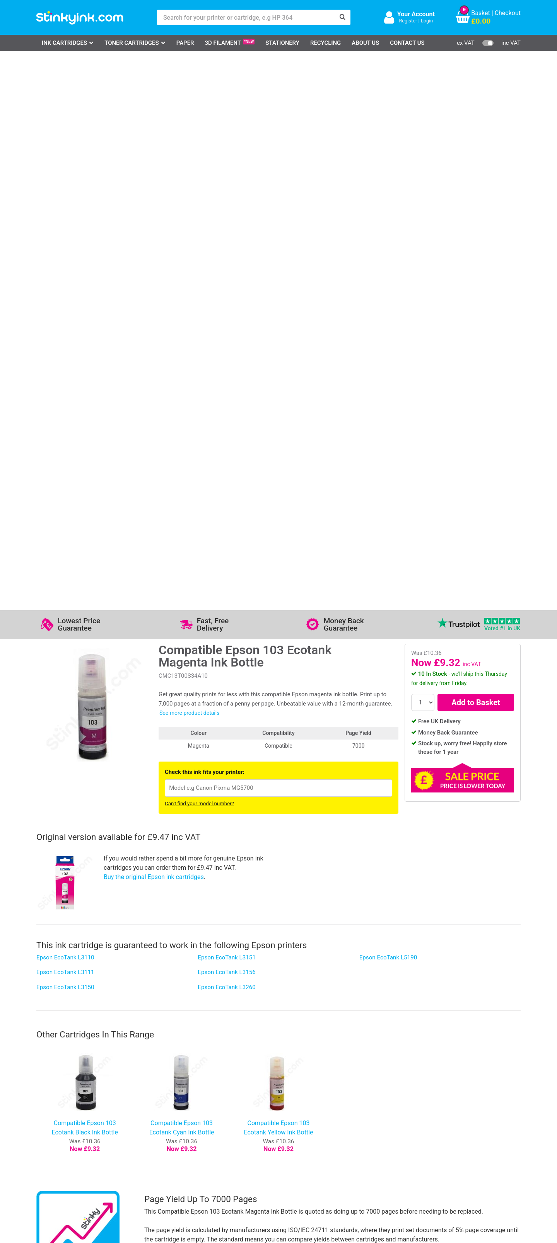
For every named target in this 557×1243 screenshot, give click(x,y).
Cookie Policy (213, 1160)
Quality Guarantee (219, 1137)
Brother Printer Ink (71, 1148)
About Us (365, 42)
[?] (468, 791)
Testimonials (212, 1126)
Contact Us (407, 42)
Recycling (325, 42)
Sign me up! (383, 1127)
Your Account (416, 14)
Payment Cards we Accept (299, 1148)
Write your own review (76, 976)
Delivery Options (285, 1115)
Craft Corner (131, 1160)
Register (408, 21)
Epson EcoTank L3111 (65, 422)
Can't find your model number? (199, 254)
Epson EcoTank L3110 (65, 407)
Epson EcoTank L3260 (227, 437)
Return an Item (134, 1137)
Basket (480, 13)
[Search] (342, 17)
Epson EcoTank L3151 (227, 407)
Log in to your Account (145, 1115)
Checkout (508, 13)
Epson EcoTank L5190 (388, 407)
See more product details (189, 163)
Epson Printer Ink (69, 1137)
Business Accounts (289, 1126)
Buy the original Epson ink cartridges (154, 327)
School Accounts (286, 1137)
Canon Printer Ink (69, 1126)
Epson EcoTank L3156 (227, 422)
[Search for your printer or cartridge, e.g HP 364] (246, 17)
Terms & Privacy (217, 1148)
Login (427, 21)
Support (206, 1115)
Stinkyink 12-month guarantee (182, 832)
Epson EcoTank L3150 (65, 437)
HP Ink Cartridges (70, 1115)
